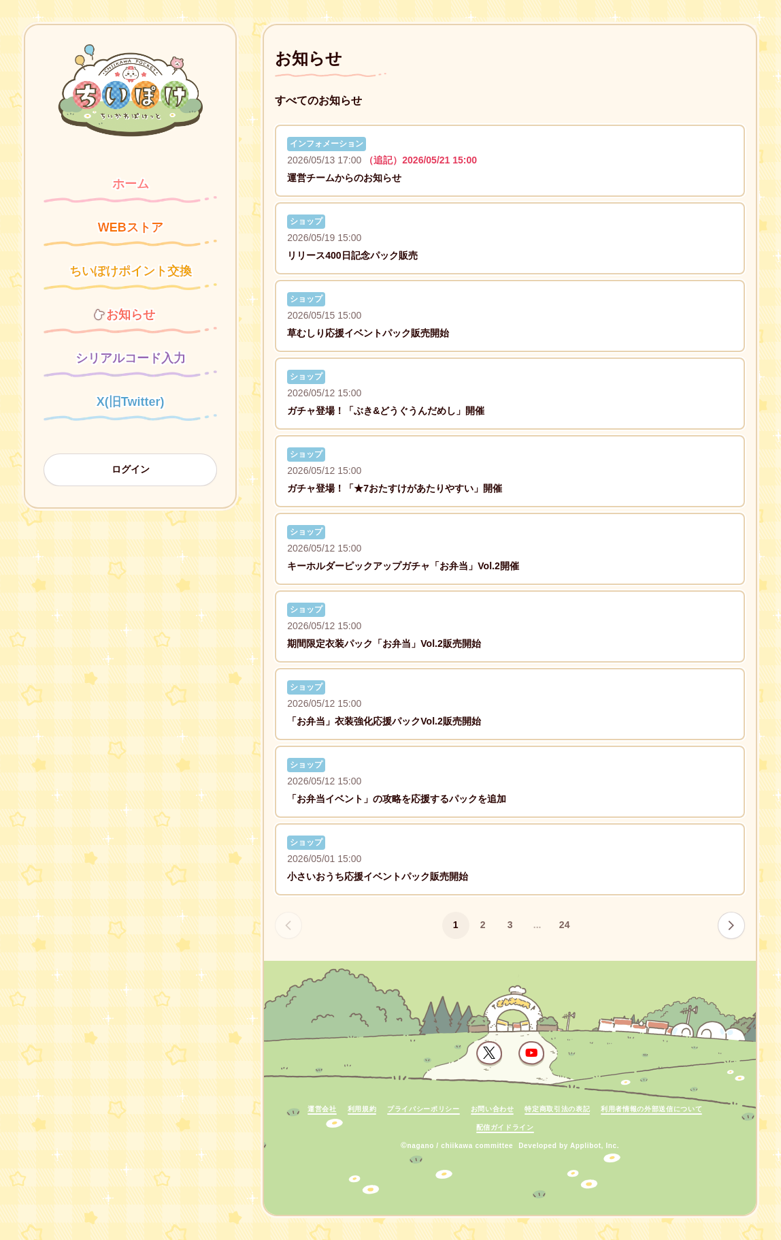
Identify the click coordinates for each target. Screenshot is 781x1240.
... (537, 924)
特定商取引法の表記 (557, 1109)
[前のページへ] (288, 925)
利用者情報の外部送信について (651, 1109)
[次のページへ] (731, 925)
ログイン (131, 469)
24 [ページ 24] (564, 924)
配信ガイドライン (505, 1127)
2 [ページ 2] (483, 924)
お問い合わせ (492, 1109)
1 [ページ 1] (456, 924)
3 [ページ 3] (510, 924)
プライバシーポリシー (423, 1109)
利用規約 (362, 1109)
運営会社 (322, 1109)
